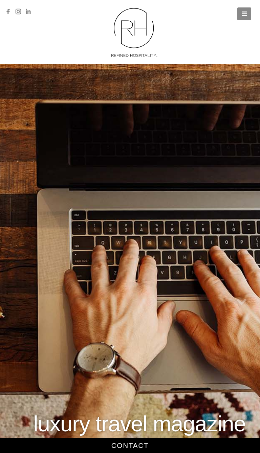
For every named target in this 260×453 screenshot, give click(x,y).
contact (130, 445)
